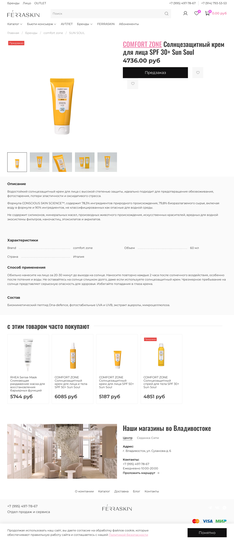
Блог (136, 491)
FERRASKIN (106, 24)
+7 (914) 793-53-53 (214, 3)
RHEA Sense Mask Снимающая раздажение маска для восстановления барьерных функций (27, 384)
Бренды (13, 3)
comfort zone (53, 33)
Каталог (15, 24)
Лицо (27, 3)
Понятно (207, 533)
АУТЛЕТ (67, 24)
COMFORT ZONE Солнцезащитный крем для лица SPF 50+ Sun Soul (116, 382)
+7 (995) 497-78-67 (182, 3)
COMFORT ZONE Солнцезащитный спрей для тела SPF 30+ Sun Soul (161, 382)
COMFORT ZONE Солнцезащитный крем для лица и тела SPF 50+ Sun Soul (71, 382)
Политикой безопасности (128, 535)
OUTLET (40, 3)
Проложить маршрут (141, 473)
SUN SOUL (77, 33)
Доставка (121, 491)
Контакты (152, 491)
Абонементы (129, 24)
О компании (84, 491)
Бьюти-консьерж (41, 24)
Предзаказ (155, 72)
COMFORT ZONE (142, 44)
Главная (13, 33)
